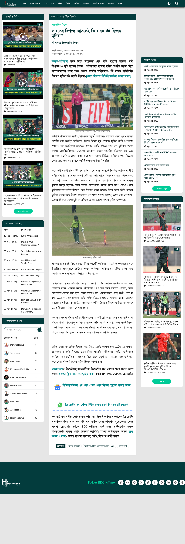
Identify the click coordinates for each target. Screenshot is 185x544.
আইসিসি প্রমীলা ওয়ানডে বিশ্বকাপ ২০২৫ (99, 446)
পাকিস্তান (63, 61)
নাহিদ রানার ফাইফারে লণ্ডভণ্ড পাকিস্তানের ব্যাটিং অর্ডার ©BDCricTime (162, 236)
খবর (45, 3)
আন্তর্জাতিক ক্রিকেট (68, 16)
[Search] (39, 330)
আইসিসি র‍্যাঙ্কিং (98, 3)
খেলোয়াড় (86, 3)
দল (52, 3)
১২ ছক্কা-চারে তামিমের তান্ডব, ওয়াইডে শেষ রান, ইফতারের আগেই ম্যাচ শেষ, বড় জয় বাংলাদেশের (22, 198)
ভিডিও (68, 3)
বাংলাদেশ (57, 369)
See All (162, 381)
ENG (120, 3)
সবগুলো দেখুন (23, 211)
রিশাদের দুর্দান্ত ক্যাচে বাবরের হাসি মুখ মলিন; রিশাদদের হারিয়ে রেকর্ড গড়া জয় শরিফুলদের (21, 105)
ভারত (55, 61)
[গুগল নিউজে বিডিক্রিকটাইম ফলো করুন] (108, 76)
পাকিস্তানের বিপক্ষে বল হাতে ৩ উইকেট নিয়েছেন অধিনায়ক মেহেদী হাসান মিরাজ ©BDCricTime (161, 279)
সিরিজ (76, 3)
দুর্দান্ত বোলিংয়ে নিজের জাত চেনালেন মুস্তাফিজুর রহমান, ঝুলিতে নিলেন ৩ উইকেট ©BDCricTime (160, 366)
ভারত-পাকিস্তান (74, 446)
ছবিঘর (60, 3)
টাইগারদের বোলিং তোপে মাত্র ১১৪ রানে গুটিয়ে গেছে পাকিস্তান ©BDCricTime (161, 323)
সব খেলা (111, 3)
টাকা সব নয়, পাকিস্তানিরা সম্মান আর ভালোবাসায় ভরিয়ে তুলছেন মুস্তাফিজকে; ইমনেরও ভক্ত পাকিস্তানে (21, 58)
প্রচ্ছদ (24, 3)
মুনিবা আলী (123, 446)
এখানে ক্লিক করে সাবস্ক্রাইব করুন (77, 374)
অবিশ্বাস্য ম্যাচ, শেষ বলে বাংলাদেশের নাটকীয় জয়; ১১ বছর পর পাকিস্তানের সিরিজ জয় (22, 151)
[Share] (39, 24)
